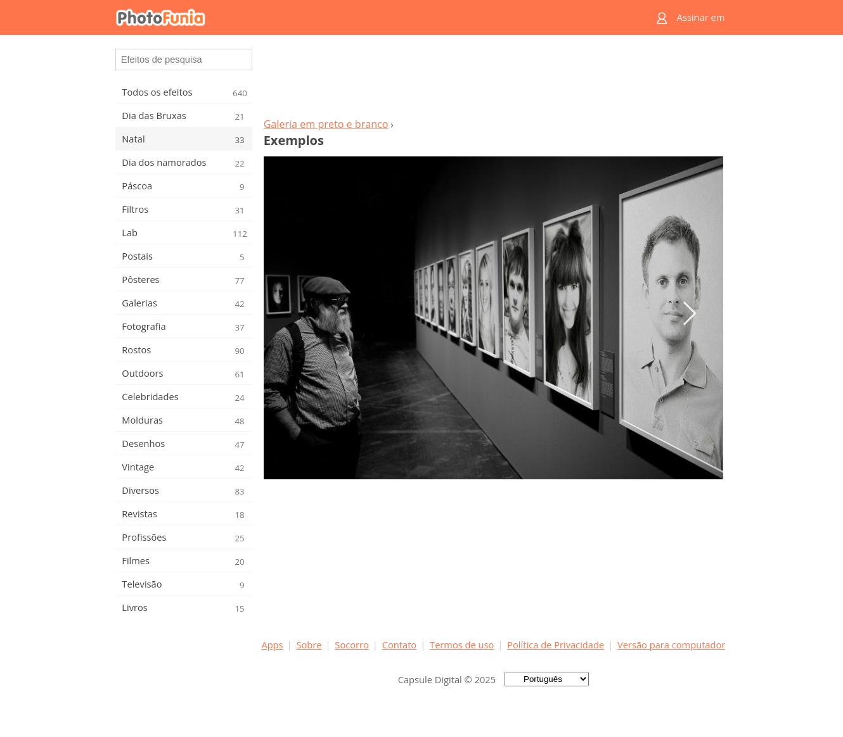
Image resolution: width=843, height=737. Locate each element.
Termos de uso (462, 644)
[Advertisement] (493, 79)
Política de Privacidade (555, 644)
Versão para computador (671, 644)
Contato (399, 644)
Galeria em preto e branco (326, 124)
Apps (272, 644)
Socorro (352, 644)
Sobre (308, 644)
